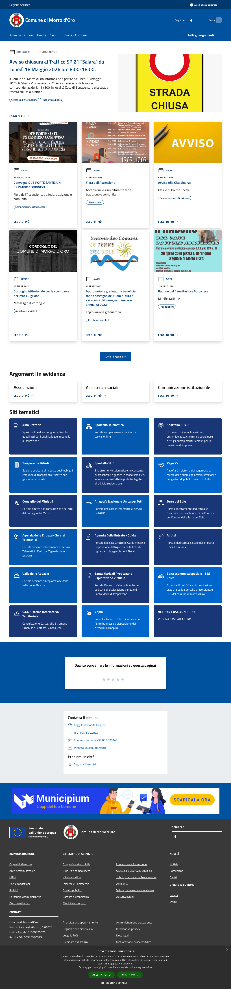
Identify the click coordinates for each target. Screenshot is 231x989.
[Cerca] (217, 20)
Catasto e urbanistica (76, 897)
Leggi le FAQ (70, 935)
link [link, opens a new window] (150, 967)
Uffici (12, 877)
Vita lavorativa (72, 877)
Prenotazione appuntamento (80, 922)
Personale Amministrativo (25, 897)
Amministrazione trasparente (134, 922)
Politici (13, 890)
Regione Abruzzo (19, 5)
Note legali (122, 935)
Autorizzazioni (125, 896)
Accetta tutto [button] (102, 974)
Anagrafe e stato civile (76, 864)
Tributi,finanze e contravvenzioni (136, 877)
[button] (115, 983)
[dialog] (115, 967)
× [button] (227, 949)
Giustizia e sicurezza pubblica (134, 870)
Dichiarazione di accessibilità (133, 942)
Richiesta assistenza (75, 942)
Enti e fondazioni (19, 884)
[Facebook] (185, 20)
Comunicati (23, 52)
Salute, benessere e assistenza (135, 890)
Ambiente (122, 883)
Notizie (21, 279)
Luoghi (174, 895)
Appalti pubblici (72, 890)
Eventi (174, 901)
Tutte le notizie (115, 357)
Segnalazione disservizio (78, 929)
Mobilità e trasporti (74, 903)
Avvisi (20, 170)
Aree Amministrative (22, 871)
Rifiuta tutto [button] (130, 974)
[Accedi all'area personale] (203, 5)
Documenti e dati (19, 903)
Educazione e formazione (131, 864)
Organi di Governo (20, 864)
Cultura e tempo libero (76, 871)
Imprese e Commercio (76, 884)
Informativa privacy (128, 929)
